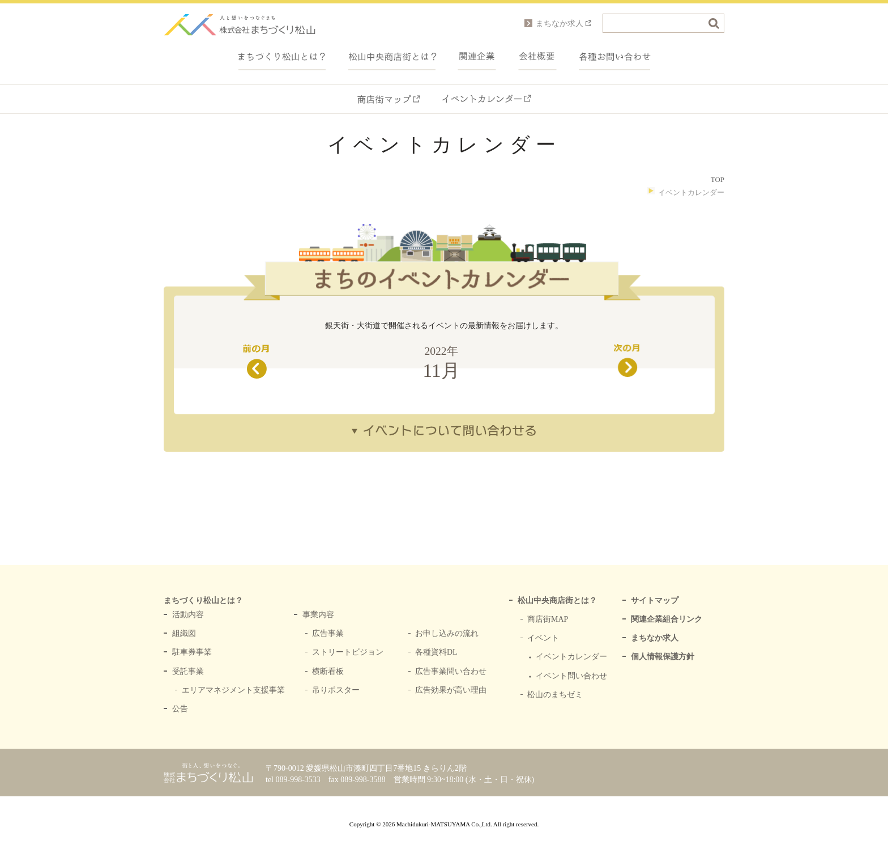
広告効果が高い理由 (450, 690)
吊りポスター (336, 690)
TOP (717, 179)
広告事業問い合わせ (450, 671)
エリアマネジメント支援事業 (233, 690)
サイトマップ (654, 600)
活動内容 (188, 614)
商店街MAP (547, 619)
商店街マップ (388, 99)
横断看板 (328, 671)
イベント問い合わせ (571, 676)
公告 (180, 709)
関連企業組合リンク (666, 619)
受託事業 (188, 671)
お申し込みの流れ (447, 633)
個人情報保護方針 (662, 656)
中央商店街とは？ (392, 56)
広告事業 (328, 633)
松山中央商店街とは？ (557, 600)
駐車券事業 (192, 652)
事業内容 (318, 614)
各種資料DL (436, 652)
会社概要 (537, 56)
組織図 (184, 633)
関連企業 (477, 56)
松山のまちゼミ (555, 694)
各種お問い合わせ (614, 56)
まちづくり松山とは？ (282, 56)
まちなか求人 (654, 638)
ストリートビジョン (347, 652)
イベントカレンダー (486, 99)
